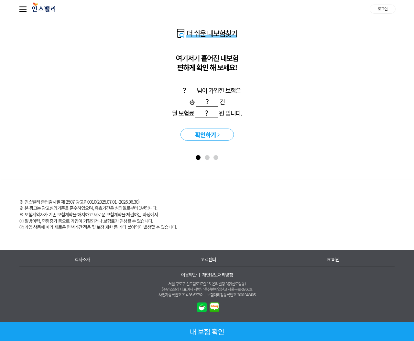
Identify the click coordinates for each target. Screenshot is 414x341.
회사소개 (82, 259)
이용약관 (189, 275)
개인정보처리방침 (217, 275)
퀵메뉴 (24, 9)
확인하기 (205, 134)
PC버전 (333, 259)
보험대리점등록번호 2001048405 (231, 294)
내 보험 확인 (207, 331)
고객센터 (208, 259)
